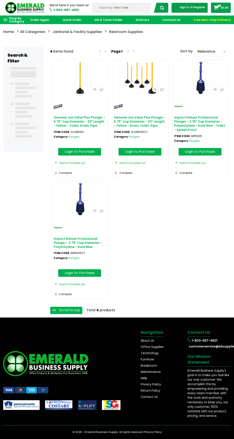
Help (144, 378)
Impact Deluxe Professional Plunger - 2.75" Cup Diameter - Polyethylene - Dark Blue (78, 243)
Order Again (39, 20)
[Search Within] (122, 8)
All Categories (32, 31)
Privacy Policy (151, 384)
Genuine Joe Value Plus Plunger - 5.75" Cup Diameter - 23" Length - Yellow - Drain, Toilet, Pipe (139, 121)
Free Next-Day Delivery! (212, 20)
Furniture (147, 359)
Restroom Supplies (126, 31)
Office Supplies (152, 347)
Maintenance (151, 372)
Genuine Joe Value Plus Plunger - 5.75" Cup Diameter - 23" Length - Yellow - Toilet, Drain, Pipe (79, 121)
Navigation (152, 332)
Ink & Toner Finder (109, 20)
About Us (147, 340)
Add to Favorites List (69, 163)
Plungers (74, 137)
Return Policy (150, 390)
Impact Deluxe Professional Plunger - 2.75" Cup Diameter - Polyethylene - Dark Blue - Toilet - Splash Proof (199, 123)
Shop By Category (16, 19)
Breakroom (149, 365)
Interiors (142, 20)
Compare (63, 173)
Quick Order (71, 20)
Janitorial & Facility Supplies (77, 31)
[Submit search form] (160, 8)
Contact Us (171, 20)
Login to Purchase (80, 151)
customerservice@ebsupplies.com (210, 346)
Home (8, 31)
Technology (150, 353)
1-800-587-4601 (66, 10)
